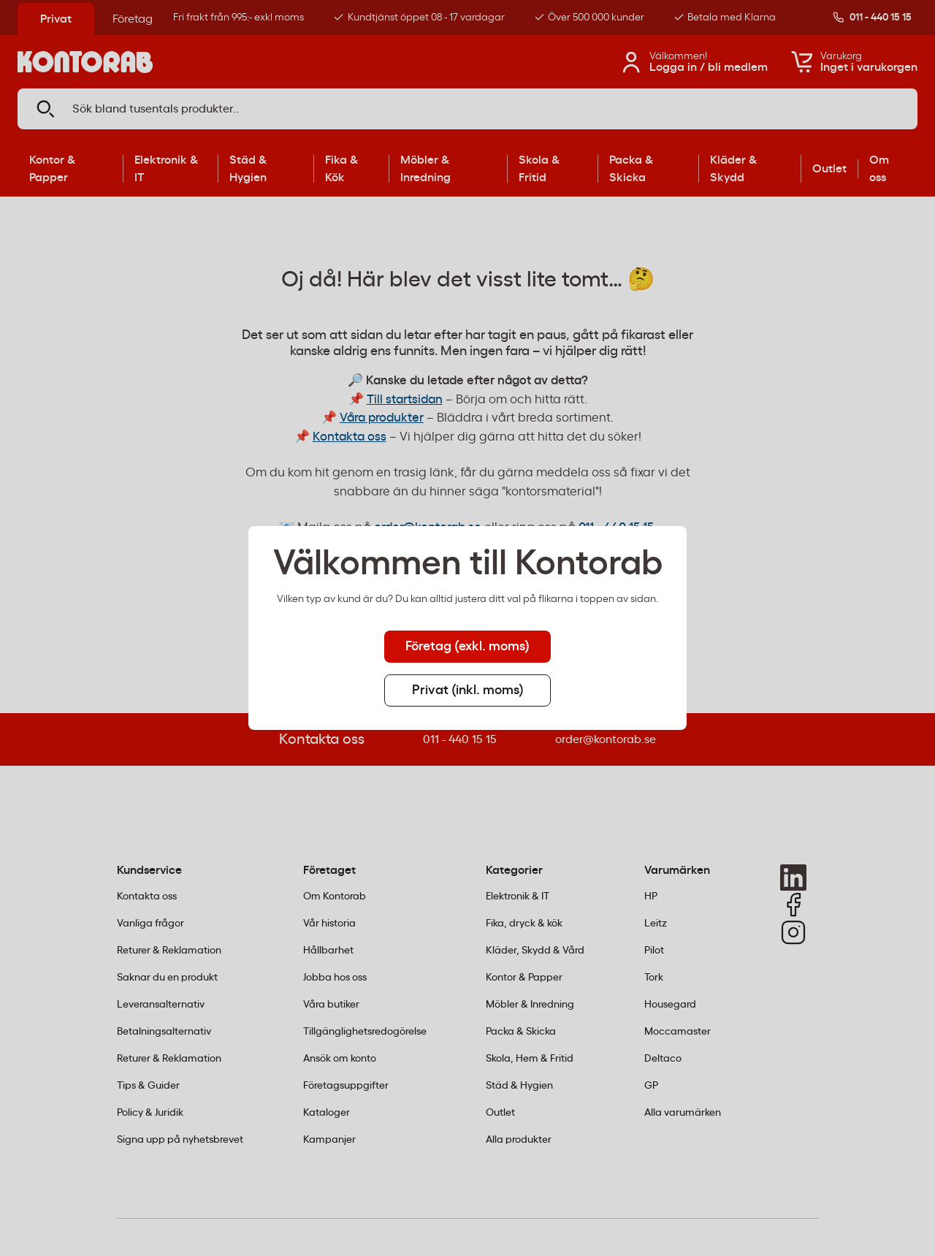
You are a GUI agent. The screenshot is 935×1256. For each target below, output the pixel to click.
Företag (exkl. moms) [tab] (467, 646)
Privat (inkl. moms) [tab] (468, 690)
